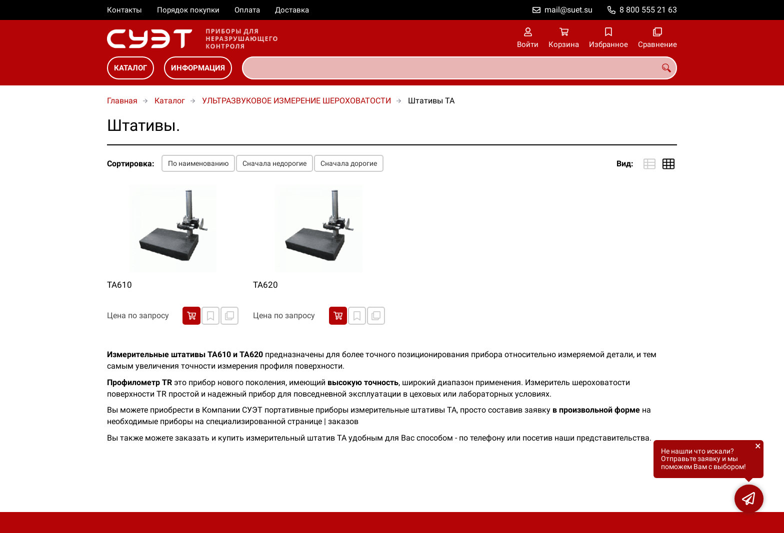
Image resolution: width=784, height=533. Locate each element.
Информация (198, 67)
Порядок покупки (188, 9)
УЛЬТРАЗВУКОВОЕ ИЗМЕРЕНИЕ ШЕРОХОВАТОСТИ (296, 100)
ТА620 (265, 285)
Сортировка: (130, 163)
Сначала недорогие (274, 163)
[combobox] (459, 67)
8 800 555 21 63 (648, 9)
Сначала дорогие (348, 163)
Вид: (625, 163)
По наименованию (198, 163)
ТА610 (119, 285)
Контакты (124, 9)
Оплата (247, 9)
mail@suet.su (568, 9)
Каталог (130, 67)
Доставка (292, 9)
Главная (122, 100)
